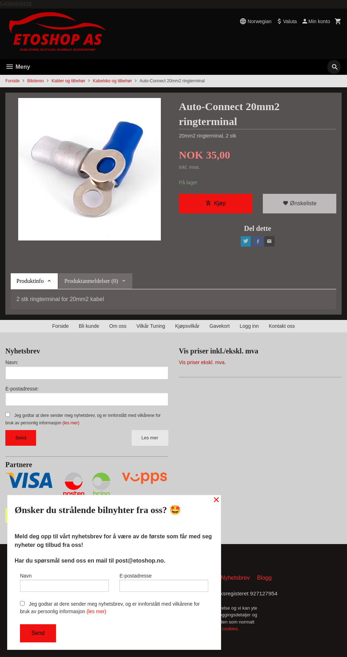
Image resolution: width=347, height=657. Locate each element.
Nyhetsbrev (235, 579)
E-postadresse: (22, 389)
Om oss (117, 326)
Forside (12, 80)
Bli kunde (89, 326)
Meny (17, 67)
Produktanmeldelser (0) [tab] (91, 281)
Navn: (12, 362)
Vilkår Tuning (150, 326)
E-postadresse (163, 581)
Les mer (150, 437)
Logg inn (249, 326)
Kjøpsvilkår (187, 326)
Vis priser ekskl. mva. (202, 362)
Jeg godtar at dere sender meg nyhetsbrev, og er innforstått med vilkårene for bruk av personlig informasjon (110, 607)
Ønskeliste (300, 204)
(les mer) (70, 422)
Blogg (264, 579)
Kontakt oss (282, 326)
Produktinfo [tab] (30, 281)
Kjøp (215, 204)
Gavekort (219, 326)
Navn (64, 581)
